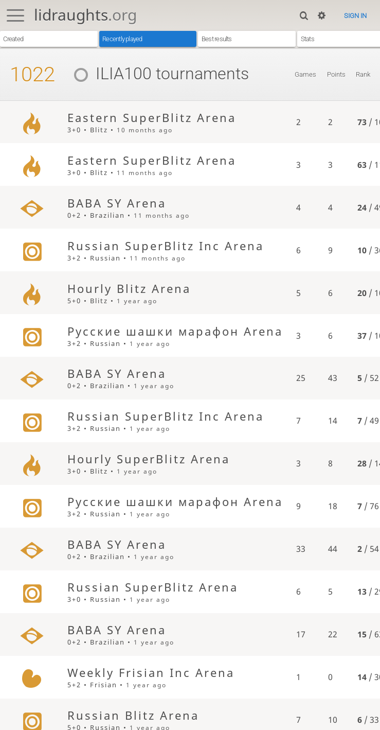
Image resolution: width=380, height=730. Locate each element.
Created (13, 39)
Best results (217, 39)
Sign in (355, 16)
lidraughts (85, 14)
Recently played (122, 39)
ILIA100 (109, 73)
